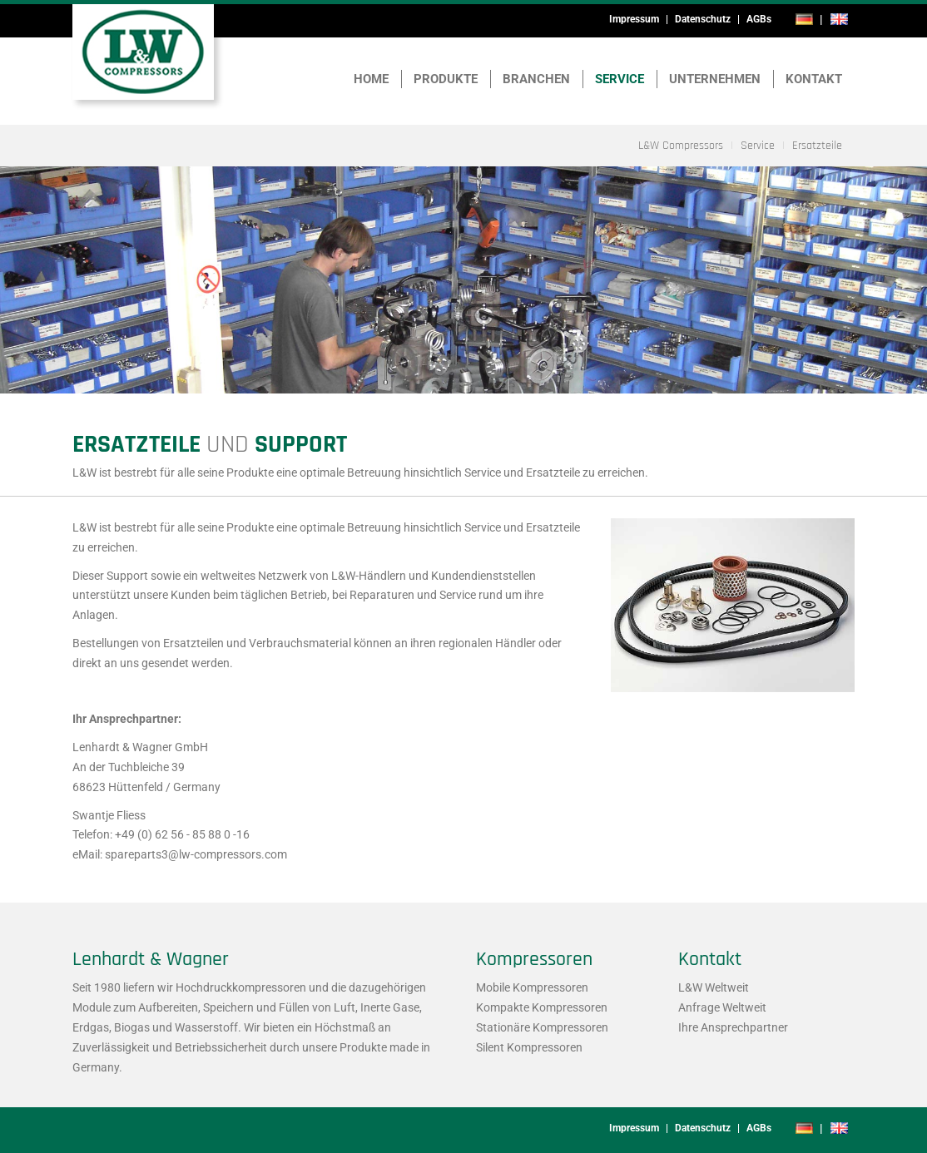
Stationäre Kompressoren (542, 1027)
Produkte (446, 79)
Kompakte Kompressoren (541, 1007)
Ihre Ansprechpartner (733, 1027)
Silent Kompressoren (529, 1047)
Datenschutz (703, 19)
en (838, 19)
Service (619, 79)
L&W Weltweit (713, 987)
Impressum (634, 19)
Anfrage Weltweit (722, 1007)
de (804, 19)
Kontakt (814, 79)
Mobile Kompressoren (532, 987)
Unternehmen (715, 79)
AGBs (758, 19)
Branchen (536, 79)
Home (371, 79)
